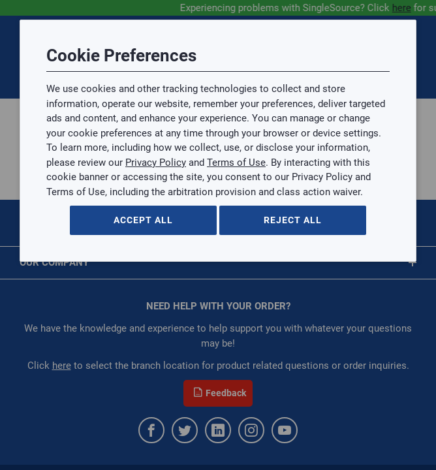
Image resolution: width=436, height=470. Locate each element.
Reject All (293, 220)
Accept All (143, 220)
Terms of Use (236, 162)
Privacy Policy (155, 162)
